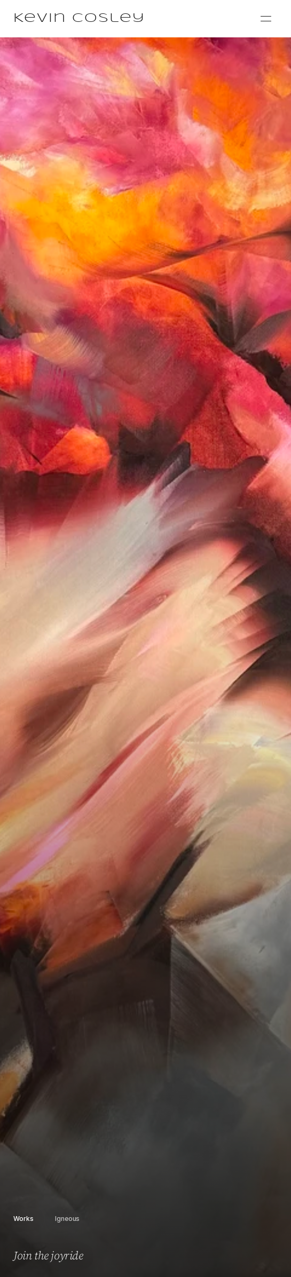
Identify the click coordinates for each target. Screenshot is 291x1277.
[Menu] (266, 18)
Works (23, 1219)
